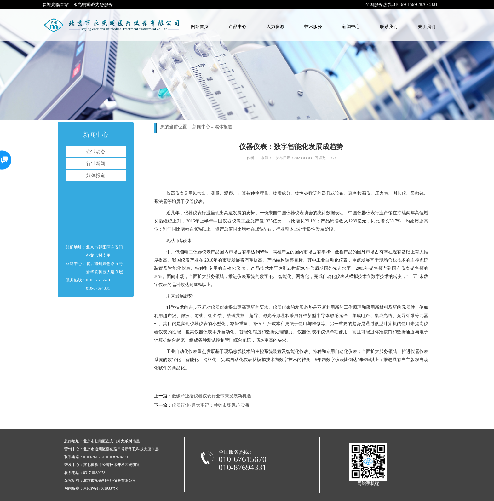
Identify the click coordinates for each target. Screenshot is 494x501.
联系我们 (389, 26)
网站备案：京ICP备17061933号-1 (91, 488)
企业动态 (95, 151)
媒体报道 (95, 175)
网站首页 (200, 26)
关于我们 (426, 26)
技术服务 (313, 26)
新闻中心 (351, 26)
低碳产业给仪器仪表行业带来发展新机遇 (202, 396)
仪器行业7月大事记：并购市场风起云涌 (201, 405)
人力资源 (275, 26)
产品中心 (237, 26)
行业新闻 (95, 163)
